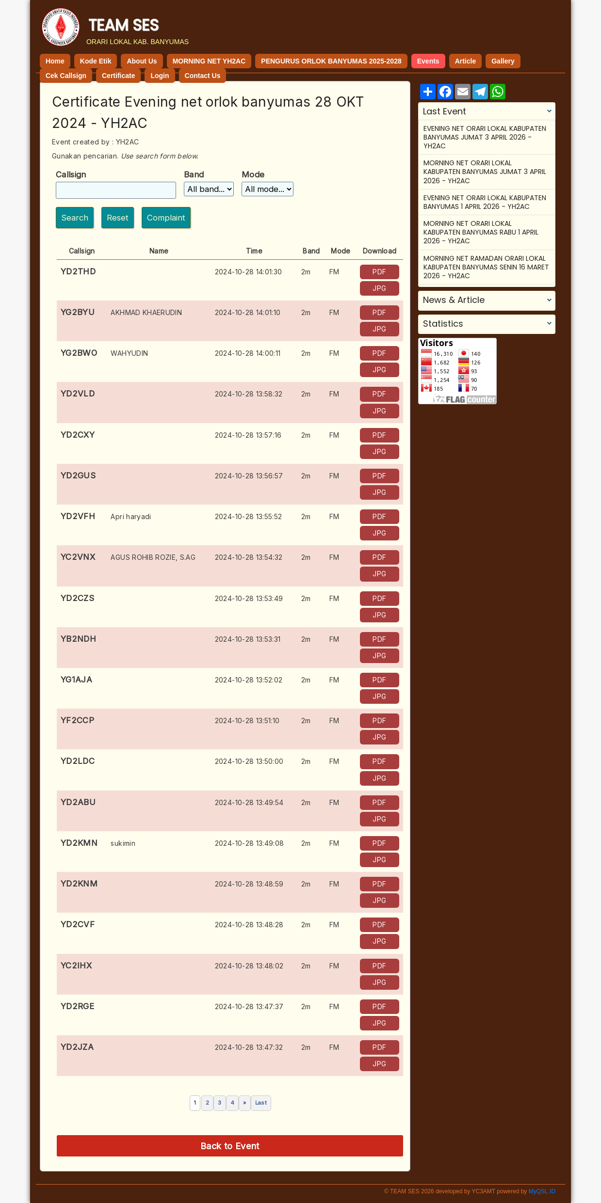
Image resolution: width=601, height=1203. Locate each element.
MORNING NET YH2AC (209, 61)
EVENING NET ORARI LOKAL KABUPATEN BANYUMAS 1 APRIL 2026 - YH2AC (484, 202)
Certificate (118, 75)
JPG (379, 288)
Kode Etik (96, 61)
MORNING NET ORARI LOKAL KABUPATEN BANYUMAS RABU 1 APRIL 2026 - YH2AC (480, 232)
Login (159, 75)
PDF (379, 272)
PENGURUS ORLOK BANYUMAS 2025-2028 (331, 61)
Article (465, 61)
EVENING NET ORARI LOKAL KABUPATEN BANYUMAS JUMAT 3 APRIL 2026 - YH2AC (484, 137)
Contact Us (203, 75)
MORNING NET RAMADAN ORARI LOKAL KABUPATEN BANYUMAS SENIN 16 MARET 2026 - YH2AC (486, 267)
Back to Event (230, 1145)
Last (261, 1102)
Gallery (502, 61)
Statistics (443, 323)
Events (428, 61)
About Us (142, 61)
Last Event (444, 111)
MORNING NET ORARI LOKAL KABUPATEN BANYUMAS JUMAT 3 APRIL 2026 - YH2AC (484, 171)
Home (55, 61)
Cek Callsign (66, 75)
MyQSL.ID (542, 1191)
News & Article (454, 300)
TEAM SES (123, 25)
